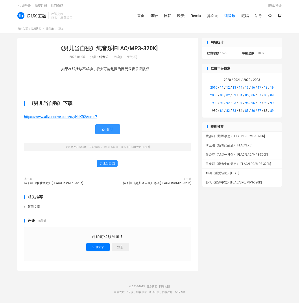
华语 (154, 15)
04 (240, 95)
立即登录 (98, 247)
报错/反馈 (275, 5)
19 (272, 87)
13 (234, 87)
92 (228, 103)
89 (272, 110)
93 (234, 103)
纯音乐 (229, 15)
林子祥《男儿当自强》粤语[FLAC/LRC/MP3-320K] (157, 183)
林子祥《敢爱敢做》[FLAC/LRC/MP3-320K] (53, 183)
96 (253, 103)
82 (228, 110)
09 (272, 95)
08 (266, 95)
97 (259, 103)
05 (247, 95)
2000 (213, 95)
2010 (213, 87)
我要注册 (41, 5)
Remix (196, 15)
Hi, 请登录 (24, 5)
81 (221, 110)
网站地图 (164, 286)
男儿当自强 (107, 163)
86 (253, 110)
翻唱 (245, 15)
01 (221, 95)
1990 (213, 103)
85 (247, 110)
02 (228, 95)
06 (253, 95)
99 (272, 103)
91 (221, 103)
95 (247, 103)
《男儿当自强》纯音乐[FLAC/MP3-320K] (108, 48)
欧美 (181, 15)
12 (228, 87)
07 (259, 95)
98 (266, 103)
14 (240, 87)
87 (259, 110)
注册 (120, 247)
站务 (258, 15)
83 (234, 110)
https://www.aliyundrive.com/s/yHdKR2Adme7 (60, 117)
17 (259, 87)
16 (253, 87)
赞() (108, 129)
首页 (140, 15)
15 (247, 87)
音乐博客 (31, 15)
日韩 (167, 15)
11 (221, 87)
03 (234, 95)
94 (240, 103)
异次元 (212, 15)
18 (266, 87)
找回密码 (57, 5)
